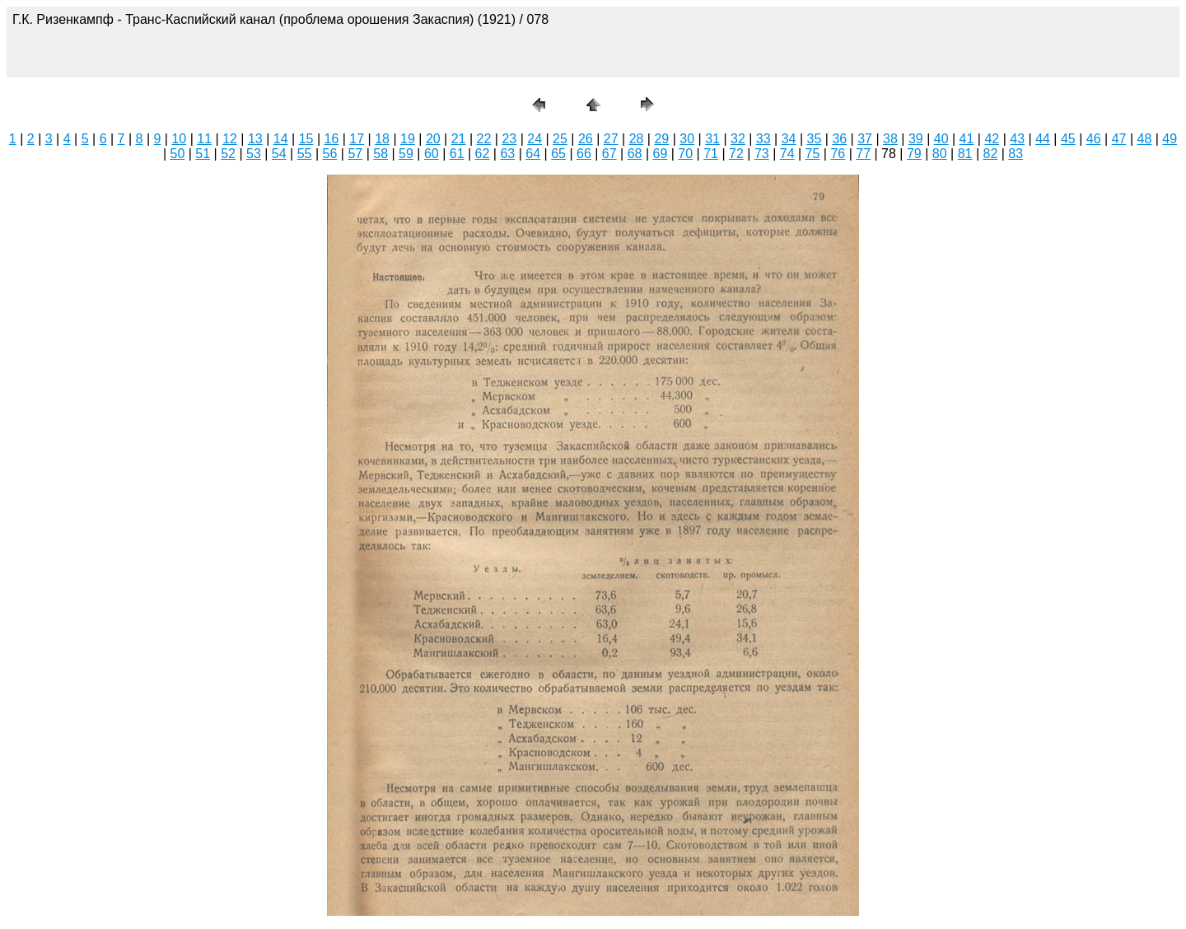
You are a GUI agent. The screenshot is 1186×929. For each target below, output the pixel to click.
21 (458, 139)
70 (685, 154)
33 (763, 139)
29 (661, 139)
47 (1119, 139)
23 (509, 139)
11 (204, 139)
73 (761, 154)
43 (1017, 139)
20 (433, 139)
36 (839, 139)
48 (1144, 139)
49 (1169, 139)
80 (939, 154)
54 (279, 154)
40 (941, 139)
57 (355, 154)
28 (636, 139)
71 (710, 154)
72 (736, 154)
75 (812, 154)
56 (330, 154)
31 (712, 139)
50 (177, 154)
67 (609, 154)
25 (560, 139)
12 (229, 139)
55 (304, 154)
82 (990, 154)
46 (1093, 139)
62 (482, 154)
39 (915, 139)
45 (1068, 139)
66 (584, 154)
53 (253, 154)
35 (814, 139)
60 (431, 154)
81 (965, 154)
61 (457, 154)
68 (635, 154)
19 (407, 139)
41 (967, 139)
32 (738, 139)
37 (864, 139)
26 (585, 139)
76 (837, 154)
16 (332, 139)
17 (356, 139)
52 (228, 154)
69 (660, 154)
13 (255, 139)
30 (686, 139)
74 (787, 154)
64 (532, 154)
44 (1042, 139)
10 (178, 139)
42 (991, 139)
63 (507, 154)
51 (202, 154)
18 (382, 139)
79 (914, 154)
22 (484, 139)
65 (558, 154)
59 (406, 154)
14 (280, 139)
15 (306, 139)
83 (1015, 154)
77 (863, 154)
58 (380, 154)
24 (534, 139)
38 (890, 139)
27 (611, 139)
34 (789, 139)
